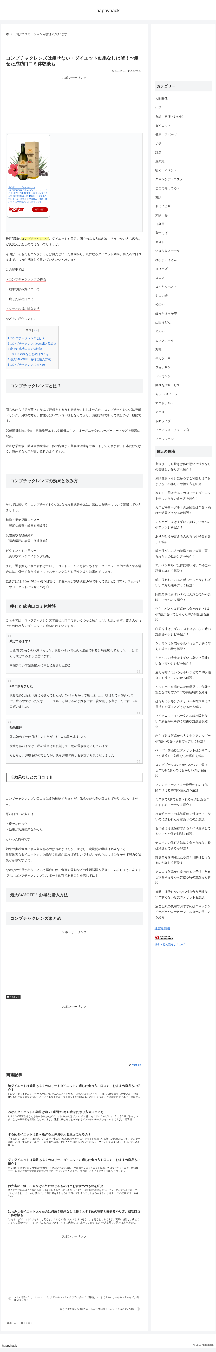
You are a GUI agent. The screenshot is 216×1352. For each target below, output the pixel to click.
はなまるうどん (166, 260)
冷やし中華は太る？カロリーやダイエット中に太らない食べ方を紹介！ (183, 495)
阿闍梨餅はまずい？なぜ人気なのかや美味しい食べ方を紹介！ (183, 597)
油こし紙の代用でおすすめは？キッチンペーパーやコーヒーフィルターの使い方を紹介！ (183, 912)
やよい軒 (161, 295)
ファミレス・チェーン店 (172, 430)
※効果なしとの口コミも (30, 354)
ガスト (160, 242)
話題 (158, 152)
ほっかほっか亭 (166, 313)
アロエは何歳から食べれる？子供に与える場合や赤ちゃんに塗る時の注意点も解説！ (183, 877)
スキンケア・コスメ (169, 179)
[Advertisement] (74, 104)
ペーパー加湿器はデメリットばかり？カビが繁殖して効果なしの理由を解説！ (183, 753)
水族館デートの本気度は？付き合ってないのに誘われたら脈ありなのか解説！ (183, 816)
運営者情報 (162, 928)
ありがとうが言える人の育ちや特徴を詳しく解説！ (183, 539)
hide (35, 330)
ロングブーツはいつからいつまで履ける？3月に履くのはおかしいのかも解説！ (181, 770)
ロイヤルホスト (166, 286)
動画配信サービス (167, 385)
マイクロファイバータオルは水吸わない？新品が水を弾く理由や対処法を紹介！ (181, 721)
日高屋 (160, 224)
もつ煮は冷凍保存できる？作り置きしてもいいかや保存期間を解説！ (183, 831)
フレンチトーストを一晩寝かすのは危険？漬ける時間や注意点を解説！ (181, 787)
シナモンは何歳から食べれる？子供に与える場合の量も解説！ (183, 646)
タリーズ (161, 269)
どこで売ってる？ (167, 188)
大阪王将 (161, 215)
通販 (158, 197)
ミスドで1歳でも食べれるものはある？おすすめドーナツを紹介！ (182, 802)
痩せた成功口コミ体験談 (25, 349)
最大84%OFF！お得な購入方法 (29, 359)
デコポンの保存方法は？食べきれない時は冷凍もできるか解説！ (183, 845)
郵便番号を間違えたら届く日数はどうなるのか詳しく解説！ (183, 860)
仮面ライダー (164, 421)
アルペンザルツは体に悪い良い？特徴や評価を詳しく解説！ (183, 568)
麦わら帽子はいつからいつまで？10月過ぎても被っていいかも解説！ (183, 675)
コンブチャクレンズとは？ (26, 338)
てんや (160, 331)
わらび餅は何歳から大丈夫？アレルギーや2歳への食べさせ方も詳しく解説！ (183, 738)
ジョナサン (163, 367)
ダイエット (13, 997)
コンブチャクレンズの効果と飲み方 (32, 343)
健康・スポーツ (166, 134)
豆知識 (160, 161)
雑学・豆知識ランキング (170, 944)
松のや (160, 304)
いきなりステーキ (167, 251)
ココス (160, 277)
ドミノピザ (163, 206)
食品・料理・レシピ (169, 116)
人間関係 (161, 98)
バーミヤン (163, 376)
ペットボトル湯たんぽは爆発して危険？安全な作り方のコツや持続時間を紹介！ (183, 689)
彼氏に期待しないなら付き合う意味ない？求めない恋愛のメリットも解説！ (181, 894)
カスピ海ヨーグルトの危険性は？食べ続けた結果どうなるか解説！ (183, 510)
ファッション (164, 439)
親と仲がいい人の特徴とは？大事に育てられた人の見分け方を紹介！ (183, 553)
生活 (158, 107)
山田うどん (163, 322)
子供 (158, 143)
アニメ (160, 412)
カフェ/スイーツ (166, 394)
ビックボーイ (164, 340)
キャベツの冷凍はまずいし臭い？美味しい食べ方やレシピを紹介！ (183, 660)
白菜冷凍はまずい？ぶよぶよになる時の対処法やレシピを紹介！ (183, 631)
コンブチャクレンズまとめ (26, 364)
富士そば (161, 233)
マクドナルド (164, 403)
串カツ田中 (163, 358)
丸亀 (158, 349)
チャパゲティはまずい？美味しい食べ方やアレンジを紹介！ (183, 524)
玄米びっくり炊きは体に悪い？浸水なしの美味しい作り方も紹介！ (183, 466)
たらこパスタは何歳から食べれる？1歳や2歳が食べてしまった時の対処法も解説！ (182, 614)
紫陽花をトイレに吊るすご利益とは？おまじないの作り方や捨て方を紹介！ (183, 481)
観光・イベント (166, 170)
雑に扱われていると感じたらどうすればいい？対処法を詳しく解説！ (183, 582)
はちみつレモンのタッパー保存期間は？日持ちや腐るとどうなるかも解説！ (183, 704)
